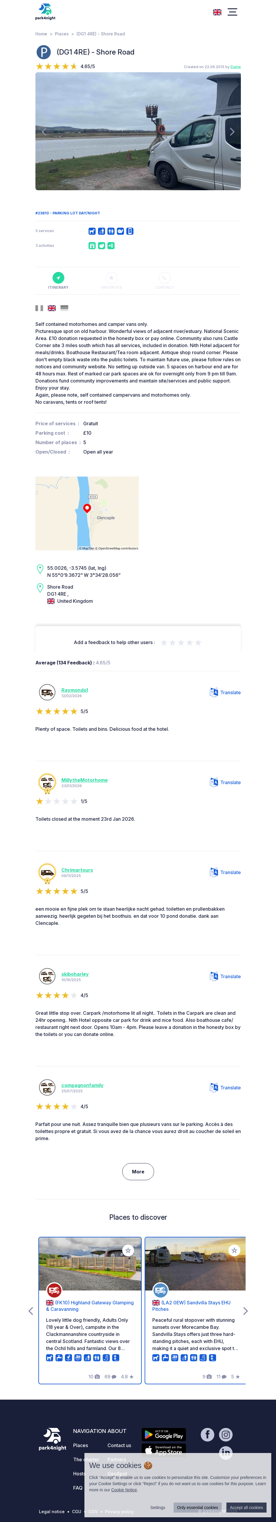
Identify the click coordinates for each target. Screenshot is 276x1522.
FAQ (78, 1488)
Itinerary (58, 281)
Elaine (236, 67)
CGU (76, 1511)
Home (41, 33)
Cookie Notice (124, 1489)
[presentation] (43, 131)
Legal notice (52, 1511)
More (138, 1172)
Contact (164, 281)
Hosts (79, 1474)
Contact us (119, 1445)
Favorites (111, 281)
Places (62, 33)
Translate (225, 692)
